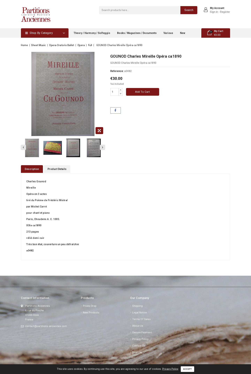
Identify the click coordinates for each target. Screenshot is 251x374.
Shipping (137, 305)
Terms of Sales (141, 318)
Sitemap (137, 351)
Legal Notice (139, 311)
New (182, 33)
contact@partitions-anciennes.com (46, 325)
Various (168, 33)
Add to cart (142, 91)
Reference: (117, 71)
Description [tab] (32, 169)
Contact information (35, 297)
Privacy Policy (140, 338)
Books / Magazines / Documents (137, 33)
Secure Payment (142, 331)
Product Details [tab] (57, 169)
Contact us (138, 344)
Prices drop (89, 305)
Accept (187, 369)
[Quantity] (114, 92)
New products (91, 311)
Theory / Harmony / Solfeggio (92, 33)
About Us (137, 325)
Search (188, 10)
